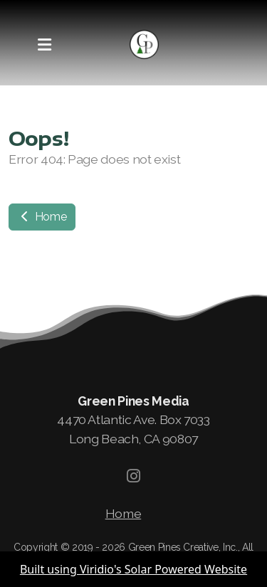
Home (42, 216)
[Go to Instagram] (134, 476)
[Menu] (44, 45)
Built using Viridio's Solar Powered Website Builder (133, 574)
